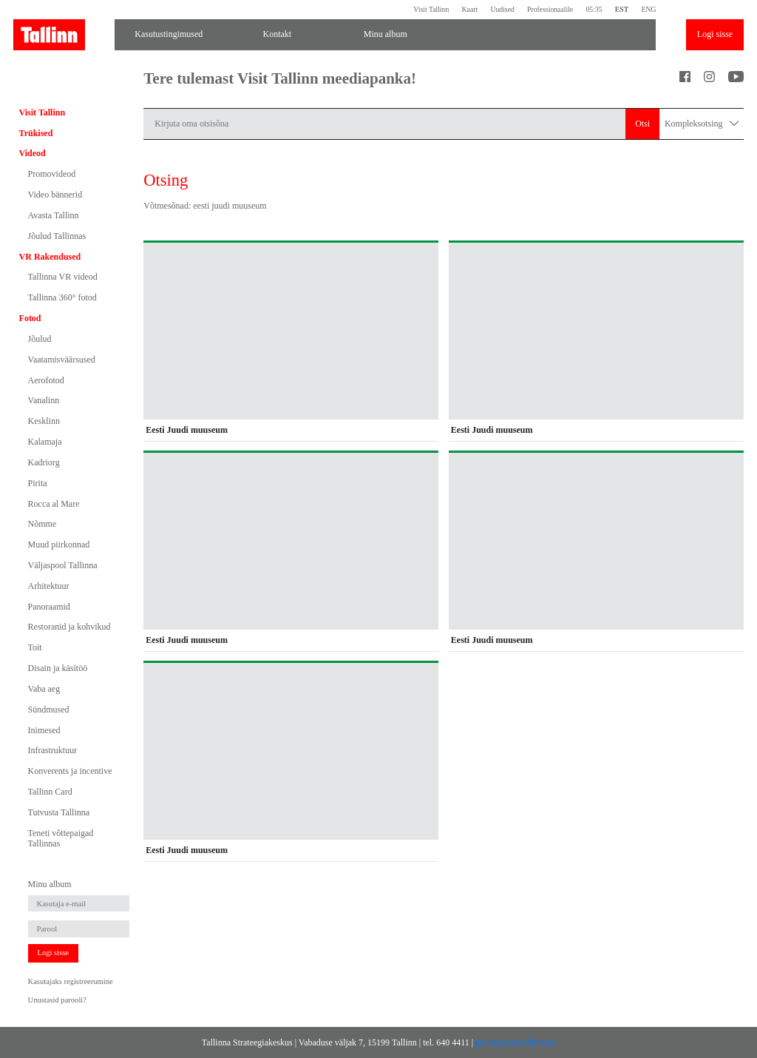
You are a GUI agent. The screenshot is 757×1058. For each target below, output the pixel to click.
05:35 (593, 9)
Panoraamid (49, 607)
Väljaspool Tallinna (63, 565)
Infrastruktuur (53, 750)
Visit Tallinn (431, 9)
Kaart (470, 9)
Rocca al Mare (54, 504)
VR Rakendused (50, 257)
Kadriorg (44, 462)
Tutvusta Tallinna (59, 812)
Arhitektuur (48, 586)
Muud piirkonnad (59, 544)
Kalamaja (45, 442)
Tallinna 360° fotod (62, 297)
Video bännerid (55, 194)
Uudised (502, 9)
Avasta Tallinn (53, 215)
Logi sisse (715, 34)
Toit (35, 647)
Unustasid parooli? (57, 1000)
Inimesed (44, 730)
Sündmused (48, 709)
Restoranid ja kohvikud (69, 626)
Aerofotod (46, 380)
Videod (32, 153)
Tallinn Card (50, 791)
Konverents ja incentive (70, 771)
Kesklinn (44, 421)
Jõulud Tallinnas (57, 236)
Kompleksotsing (702, 124)
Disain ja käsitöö (58, 668)
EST (621, 9)
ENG (648, 9)
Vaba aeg (44, 689)
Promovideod (52, 174)
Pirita (37, 483)
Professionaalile (550, 9)
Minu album (385, 34)
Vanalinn (44, 400)
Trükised (36, 133)
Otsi (642, 123)
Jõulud (40, 339)
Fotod (30, 318)
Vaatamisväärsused (61, 359)
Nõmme (42, 524)
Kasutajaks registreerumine (70, 981)
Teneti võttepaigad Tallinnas (61, 838)
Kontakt (276, 34)
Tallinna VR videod (63, 277)
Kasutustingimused (169, 34)
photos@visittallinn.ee (515, 1042)
